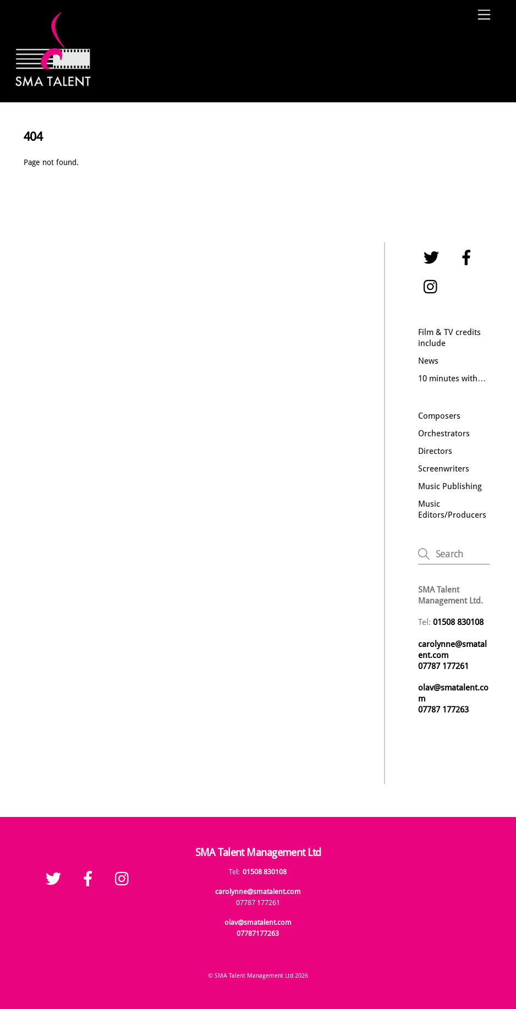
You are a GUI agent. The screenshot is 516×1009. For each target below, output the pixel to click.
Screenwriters (443, 469)
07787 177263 (444, 710)
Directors (435, 451)
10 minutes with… (452, 378)
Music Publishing (450, 486)
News (428, 361)
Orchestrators (444, 433)
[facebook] (468, 258)
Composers (439, 416)
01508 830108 (265, 872)
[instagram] (433, 287)
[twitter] (433, 258)
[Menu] (484, 15)
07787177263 (258, 933)
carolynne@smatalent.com (258, 891)
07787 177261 (443, 666)
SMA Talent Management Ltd (254, 975)
